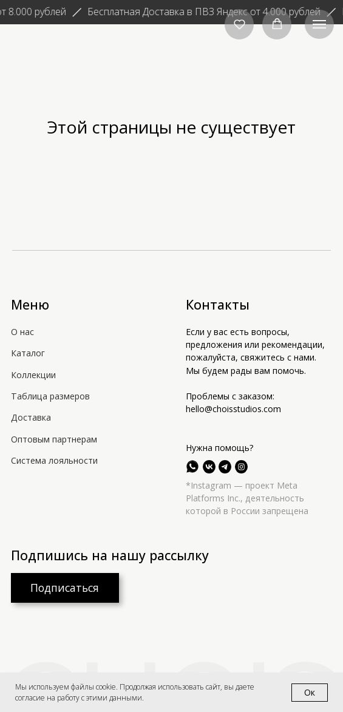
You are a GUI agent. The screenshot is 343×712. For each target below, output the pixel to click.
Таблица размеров (50, 396)
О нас (22, 331)
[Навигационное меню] (319, 24)
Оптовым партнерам (54, 439)
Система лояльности (54, 460)
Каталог (28, 353)
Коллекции (33, 375)
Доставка (31, 417)
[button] (239, 24)
